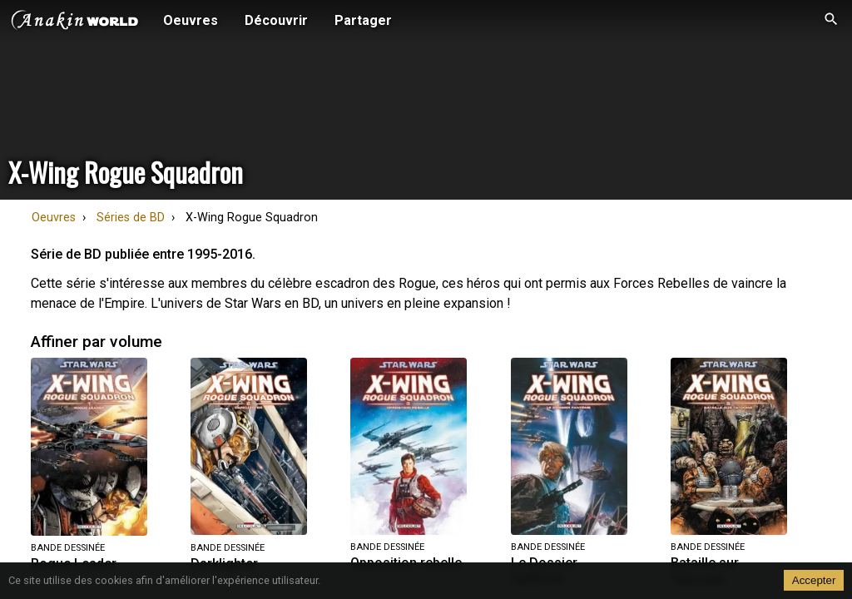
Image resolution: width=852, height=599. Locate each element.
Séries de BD (131, 217)
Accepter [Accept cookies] (814, 580)
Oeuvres (54, 217)
